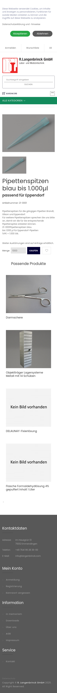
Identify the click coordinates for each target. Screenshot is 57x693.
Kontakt (10, 661)
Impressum (12, 640)
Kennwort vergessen (18, 592)
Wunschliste (32, 47)
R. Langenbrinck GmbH (31, 682)
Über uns (11, 627)
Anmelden (10, 47)
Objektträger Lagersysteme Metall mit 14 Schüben (24, 374)
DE (50, 47)
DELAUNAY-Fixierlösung (21, 431)
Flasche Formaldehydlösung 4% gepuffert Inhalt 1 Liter (27, 487)
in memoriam (14, 614)
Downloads (12, 620)
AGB (8, 633)
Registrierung (14, 586)
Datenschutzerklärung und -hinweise (21, 24)
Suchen (28, 84)
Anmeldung (13, 579)
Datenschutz (8, 678)
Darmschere (14, 317)
